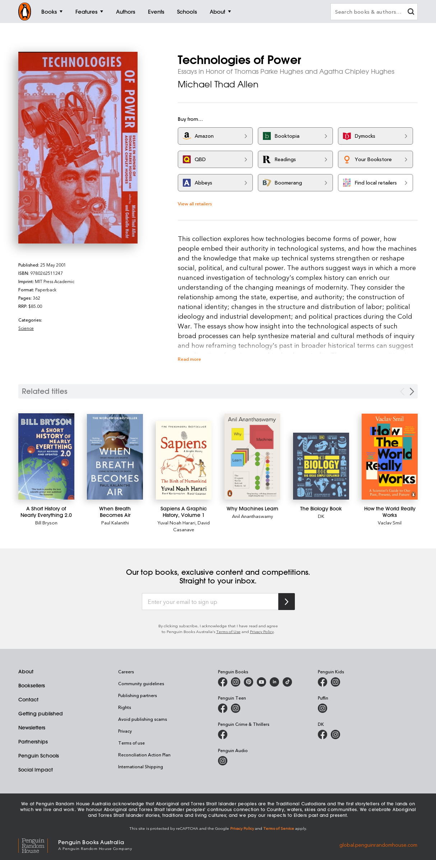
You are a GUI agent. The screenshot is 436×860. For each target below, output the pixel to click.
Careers (126, 671)
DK (321, 516)
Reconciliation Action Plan (144, 754)
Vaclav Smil (390, 522)
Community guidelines (141, 683)
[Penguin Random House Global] (38, 844)
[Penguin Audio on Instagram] (222, 760)
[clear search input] (411, 12)
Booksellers (31, 685)
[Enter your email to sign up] (210, 601)
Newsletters (31, 727)
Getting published (40, 713)
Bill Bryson (46, 522)
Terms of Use (228, 631)
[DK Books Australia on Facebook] (322, 734)
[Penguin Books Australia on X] (248, 682)
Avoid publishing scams (142, 719)
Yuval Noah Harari (176, 522)
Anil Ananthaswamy (252, 516)
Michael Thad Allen (218, 84)
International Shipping (140, 766)
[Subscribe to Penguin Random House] (286, 601)
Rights (124, 707)
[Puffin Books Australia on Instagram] (322, 708)
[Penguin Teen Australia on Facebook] (222, 708)
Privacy (125, 731)
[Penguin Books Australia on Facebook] (222, 682)
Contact (28, 699)
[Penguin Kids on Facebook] (322, 682)
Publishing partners (137, 695)
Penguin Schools (38, 755)
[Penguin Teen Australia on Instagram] (235, 708)
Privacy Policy (262, 631)
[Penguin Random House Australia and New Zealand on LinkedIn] (274, 682)
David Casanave (191, 526)
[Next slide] (412, 391)
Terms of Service (278, 828)
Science (26, 328)
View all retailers (195, 203)
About (25, 671)
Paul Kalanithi (115, 522)
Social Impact (35, 769)
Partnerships (33, 741)
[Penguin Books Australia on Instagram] (235, 682)
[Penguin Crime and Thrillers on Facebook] (222, 734)
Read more (189, 358)
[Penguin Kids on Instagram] (335, 682)
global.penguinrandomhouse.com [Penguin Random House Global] (378, 844)
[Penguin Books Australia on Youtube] (261, 682)
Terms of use (131, 743)
